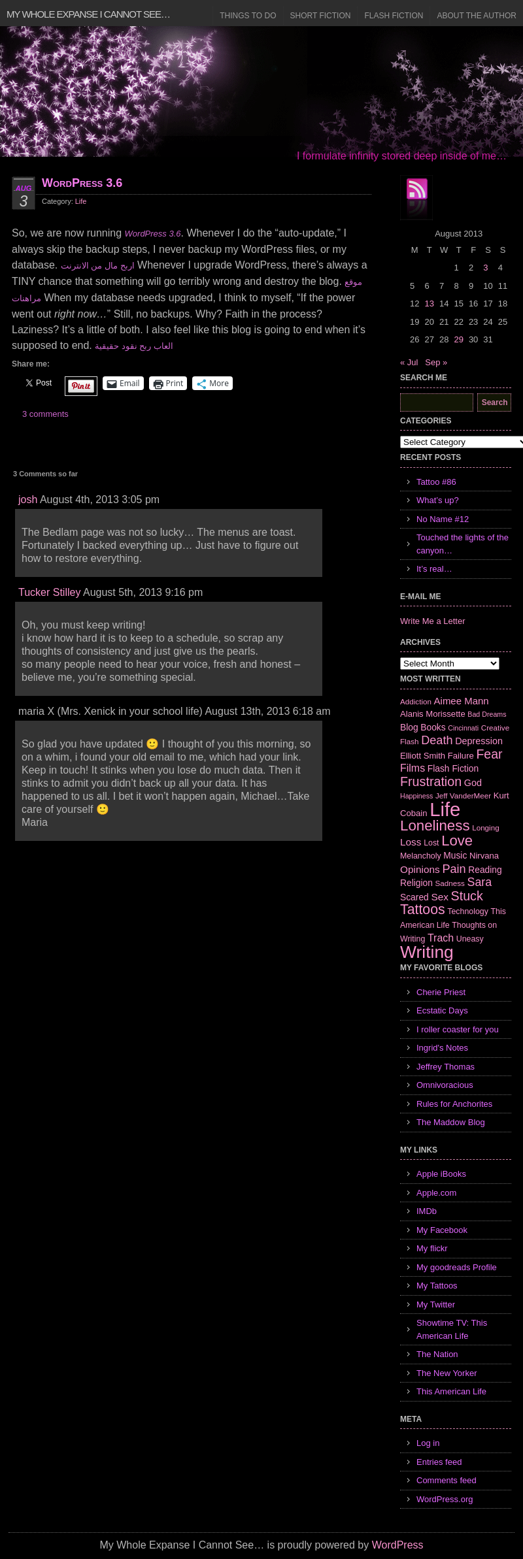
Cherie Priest (440, 992)
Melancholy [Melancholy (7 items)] (420, 856)
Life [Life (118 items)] (445, 809)
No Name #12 (442, 519)
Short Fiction (320, 15)
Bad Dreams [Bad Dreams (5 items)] (486, 714)
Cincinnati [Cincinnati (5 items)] (463, 728)
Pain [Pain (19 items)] (453, 869)
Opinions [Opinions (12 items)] (420, 869)
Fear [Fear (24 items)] (489, 754)
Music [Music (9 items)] (455, 855)
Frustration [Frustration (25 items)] (431, 781)
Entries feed (439, 1462)
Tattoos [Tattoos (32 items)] (422, 909)
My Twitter (435, 1304)
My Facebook (441, 1230)
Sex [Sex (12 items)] (439, 896)
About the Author (476, 15)
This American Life (451, 1391)
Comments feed (446, 1480)
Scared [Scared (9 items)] (414, 897)
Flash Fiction (393, 15)
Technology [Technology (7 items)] (467, 911)
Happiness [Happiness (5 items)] (416, 796)
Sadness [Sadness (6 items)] (450, 883)
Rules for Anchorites (454, 1104)
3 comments (45, 414)
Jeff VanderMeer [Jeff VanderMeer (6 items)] (463, 795)
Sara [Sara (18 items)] (479, 882)
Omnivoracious (444, 1085)
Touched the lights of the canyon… (462, 544)
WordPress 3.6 (82, 182)
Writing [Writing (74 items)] (427, 952)
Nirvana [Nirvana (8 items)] (484, 856)
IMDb (426, 1211)
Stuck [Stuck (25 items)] (467, 896)
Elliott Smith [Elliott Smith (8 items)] (422, 756)
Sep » (436, 362)
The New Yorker (446, 1373)
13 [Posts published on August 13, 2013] (428, 303)
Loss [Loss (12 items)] (411, 841)
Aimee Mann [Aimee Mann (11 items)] (461, 700)
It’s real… (434, 569)
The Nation (437, 1354)
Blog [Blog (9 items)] (409, 727)
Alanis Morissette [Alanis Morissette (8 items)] (432, 714)
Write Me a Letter (432, 621)
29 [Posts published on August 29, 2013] (458, 339)
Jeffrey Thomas (445, 1067)
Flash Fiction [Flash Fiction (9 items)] (453, 768)
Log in (427, 1443)
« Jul (409, 362)
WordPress (398, 1545)
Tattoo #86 (436, 482)
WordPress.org (444, 1499)
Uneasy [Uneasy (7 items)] (470, 939)
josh (27, 499)
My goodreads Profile (456, 1267)
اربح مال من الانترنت (98, 266)
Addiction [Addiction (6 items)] (415, 701)
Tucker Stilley (49, 592)
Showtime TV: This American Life (451, 1329)
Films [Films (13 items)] (412, 768)
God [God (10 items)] (473, 783)
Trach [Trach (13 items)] (441, 938)
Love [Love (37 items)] (457, 840)
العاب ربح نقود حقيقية (134, 346)
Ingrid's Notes (442, 1048)
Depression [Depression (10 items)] (479, 741)
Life (81, 201)
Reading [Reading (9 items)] (484, 869)
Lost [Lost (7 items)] (431, 842)
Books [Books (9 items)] (432, 727)
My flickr (432, 1248)
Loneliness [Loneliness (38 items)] (435, 825)
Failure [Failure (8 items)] (461, 756)
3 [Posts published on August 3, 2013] (485, 267)
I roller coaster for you (457, 1029)
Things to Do (248, 15)
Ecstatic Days (442, 1010)
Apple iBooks (441, 1174)
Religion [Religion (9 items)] (416, 883)
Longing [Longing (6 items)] (485, 827)
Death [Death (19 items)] (436, 740)
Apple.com (436, 1193)
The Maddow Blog (450, 1122)
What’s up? (437, 500)
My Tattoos (437, 1285)
